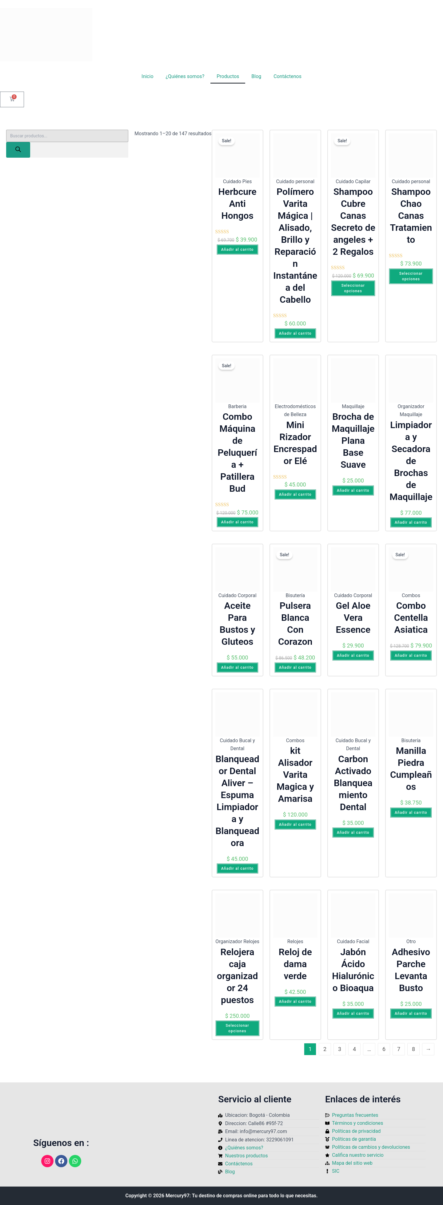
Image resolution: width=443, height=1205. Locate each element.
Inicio (147, 76)
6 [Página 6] (383, 1049)
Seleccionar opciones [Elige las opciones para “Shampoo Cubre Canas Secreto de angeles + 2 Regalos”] (353, 288)
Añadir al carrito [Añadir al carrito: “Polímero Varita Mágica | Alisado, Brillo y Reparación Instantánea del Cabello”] (295, 333)
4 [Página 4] (354, 1049)
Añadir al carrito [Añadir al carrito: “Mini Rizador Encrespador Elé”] (295, 494)
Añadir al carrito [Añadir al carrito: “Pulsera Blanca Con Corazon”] (295, 667)
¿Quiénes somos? (185, 76)
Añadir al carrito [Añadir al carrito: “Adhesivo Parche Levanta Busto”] (411, 1013)
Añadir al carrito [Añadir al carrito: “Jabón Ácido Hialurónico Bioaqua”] (353, 1013)
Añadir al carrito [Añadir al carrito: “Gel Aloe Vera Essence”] (353, 655)
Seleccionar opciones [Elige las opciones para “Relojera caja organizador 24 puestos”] (237, 1028)
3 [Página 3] (339, 1049)
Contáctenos (287, 76)
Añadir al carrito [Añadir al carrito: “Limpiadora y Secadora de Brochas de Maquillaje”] (411, 522)
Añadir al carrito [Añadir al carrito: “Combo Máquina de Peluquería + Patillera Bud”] (237, 522)
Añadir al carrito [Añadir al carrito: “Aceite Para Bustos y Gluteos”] (237, 667)
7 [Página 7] (398, 1049)
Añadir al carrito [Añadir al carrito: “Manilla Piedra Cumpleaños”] (411, 812)
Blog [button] (256, 76)
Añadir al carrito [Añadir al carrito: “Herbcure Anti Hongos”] (237, 249)
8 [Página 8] (413, 1049)
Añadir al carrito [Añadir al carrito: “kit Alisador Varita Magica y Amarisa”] (295, 824)
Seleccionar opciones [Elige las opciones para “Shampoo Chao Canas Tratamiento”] (411, 276)
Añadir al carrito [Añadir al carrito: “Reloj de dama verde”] (295, 1001)
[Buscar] (18, 150)
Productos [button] (228, 76)
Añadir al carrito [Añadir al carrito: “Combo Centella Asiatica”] (411, 655)
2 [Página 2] (324, 1049)
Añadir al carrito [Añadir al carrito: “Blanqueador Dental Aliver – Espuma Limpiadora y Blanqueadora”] (237, 868)
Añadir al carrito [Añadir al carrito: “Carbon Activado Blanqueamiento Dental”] (353, 832)
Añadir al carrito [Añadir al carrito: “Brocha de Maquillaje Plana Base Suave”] (353, 490)
